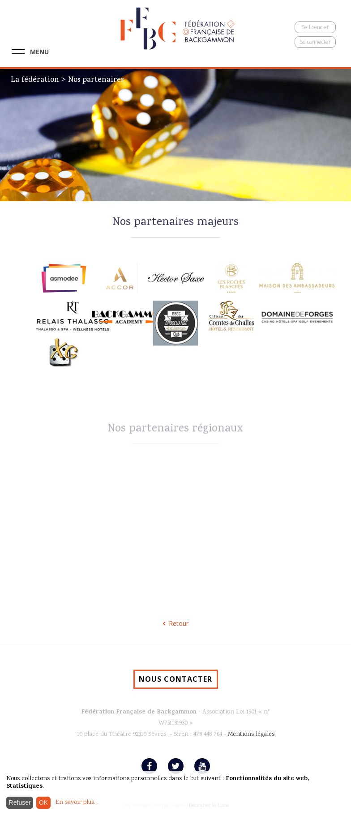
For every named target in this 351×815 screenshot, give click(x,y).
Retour (178, 623)
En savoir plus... (77, 802)
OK (43, 802)
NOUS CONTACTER (175, 679)
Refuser (20, 802)
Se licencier (315, 27)
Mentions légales (251, 734)
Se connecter (315, 42)
